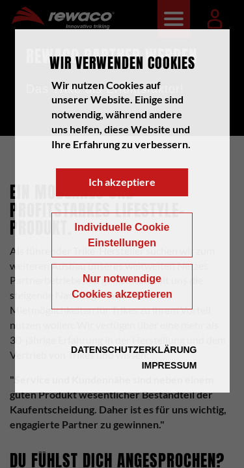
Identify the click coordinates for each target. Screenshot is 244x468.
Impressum (169, 365)
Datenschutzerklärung (134, 349)
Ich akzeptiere (122, 182)
